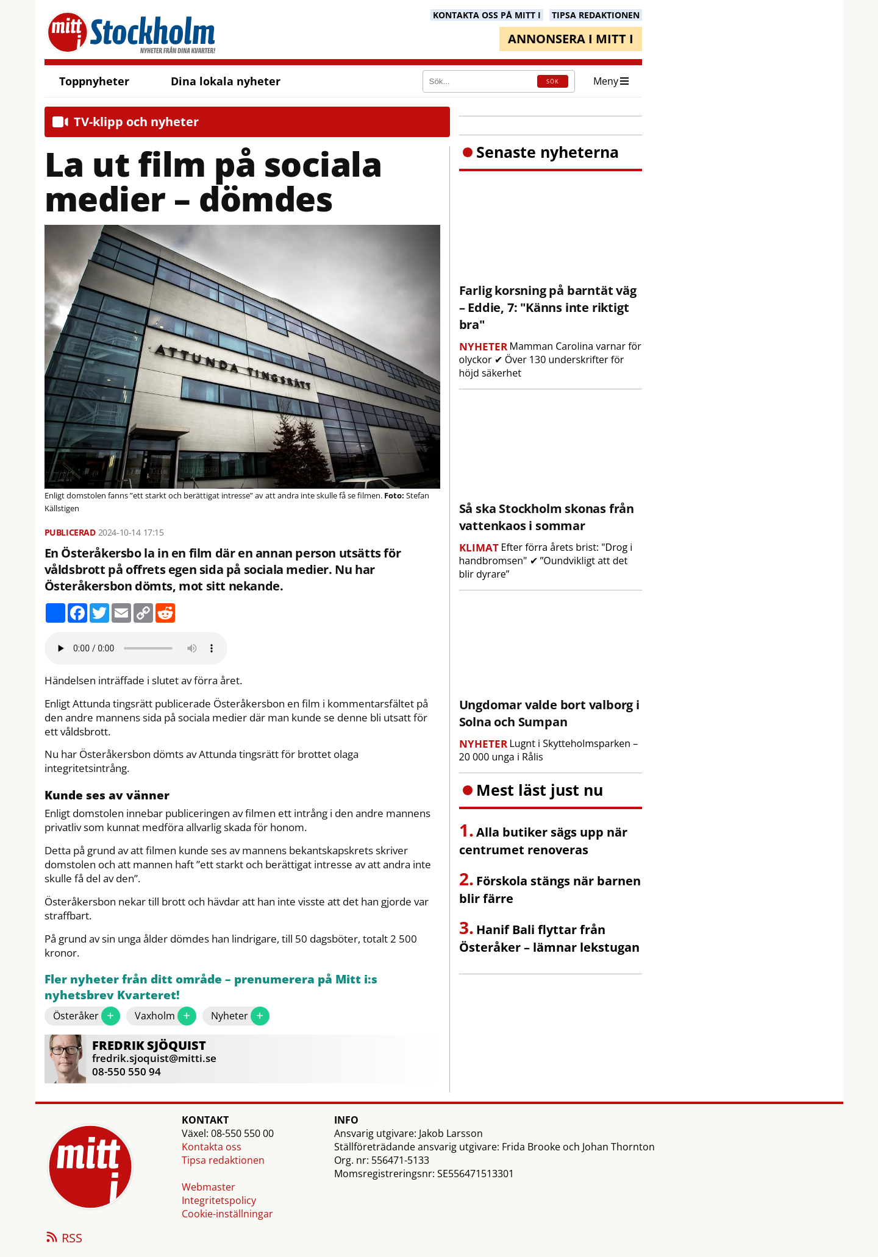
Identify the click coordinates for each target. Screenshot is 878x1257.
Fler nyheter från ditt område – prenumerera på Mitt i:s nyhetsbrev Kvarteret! (211, 987)
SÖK (552, 81)
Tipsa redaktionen (223, 1160)
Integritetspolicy (219, 1200)
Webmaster (208, 1187)
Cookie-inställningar (227, 1213)
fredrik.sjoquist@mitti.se (154, 1058)
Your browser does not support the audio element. (136, 648)
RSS (63, 1239)
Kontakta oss (211, 1146)
